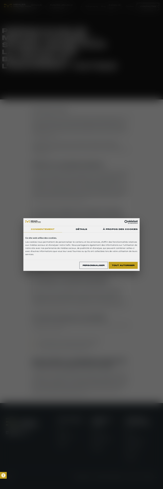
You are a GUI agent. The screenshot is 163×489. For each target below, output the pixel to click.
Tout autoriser (123, 265)
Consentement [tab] (43, 229)
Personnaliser (94, 265)
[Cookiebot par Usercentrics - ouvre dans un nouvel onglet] (126, 222)
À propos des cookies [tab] (120, 229)
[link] (3, 475)
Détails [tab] (81, 229)
